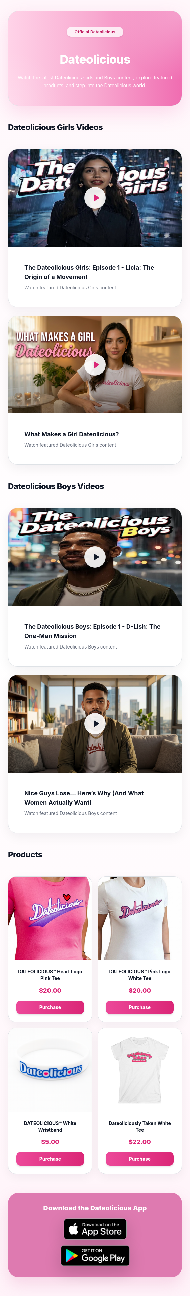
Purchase (50, 1007)
